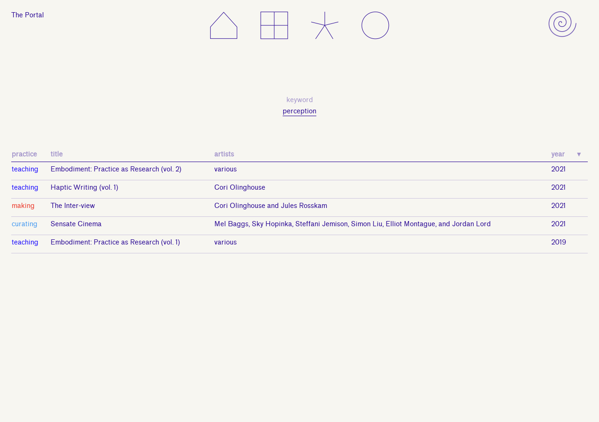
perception (299, 111)
